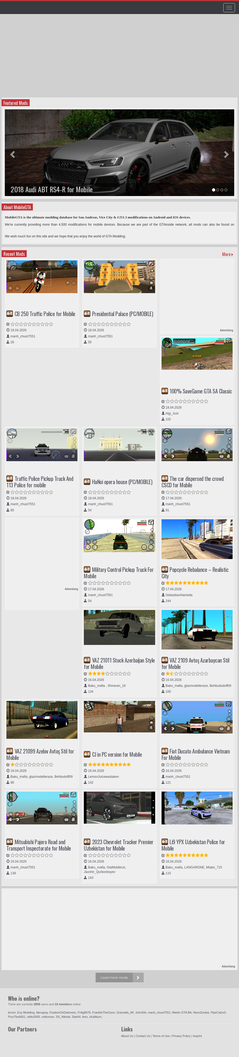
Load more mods (114, 977)
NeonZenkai (201, 1012)
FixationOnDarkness (62, 1012)
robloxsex (48, 1016)
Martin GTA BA (182, 1012)
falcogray (42, 1012)
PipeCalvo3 (218, 1012)
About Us (127, 1036)
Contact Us (143, 1036)
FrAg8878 (84, 1012)
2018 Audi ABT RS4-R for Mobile (52, 189)
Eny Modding (25, 1012)
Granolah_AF (125, 1012)
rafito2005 (33, 1016)
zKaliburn (95, 1016)
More (227, 254)
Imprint (197, 1036)
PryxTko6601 (16, 1016)
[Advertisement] (120, 57)
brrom (12, 1012)
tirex (85, 1016)
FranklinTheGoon (103, 1012)
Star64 (76, 1016)
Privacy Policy (181, 1036)
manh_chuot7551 (159, 1012)
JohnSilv (140, 1012)
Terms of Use (161, 1036)
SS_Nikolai (63, 1016)
